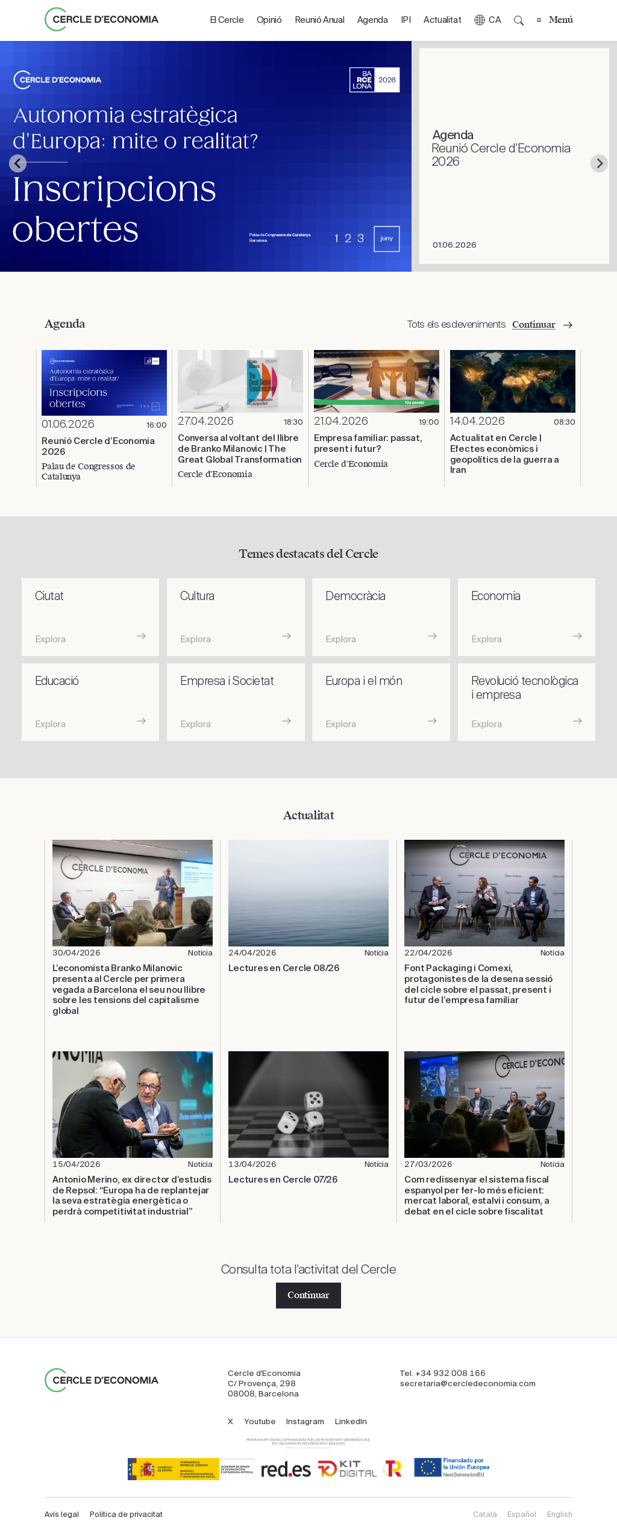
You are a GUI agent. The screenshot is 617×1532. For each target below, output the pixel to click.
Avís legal (62, 1514)
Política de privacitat (126, 1514)
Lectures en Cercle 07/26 (282, 1180)
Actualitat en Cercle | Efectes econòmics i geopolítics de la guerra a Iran (504, 454)
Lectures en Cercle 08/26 (283, 968)
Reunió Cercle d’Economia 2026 (98, 447)
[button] (487, 21)
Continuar (308, 1295)
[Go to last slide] (18, 163)
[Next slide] (599, 163)
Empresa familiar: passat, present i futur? (368, 444)
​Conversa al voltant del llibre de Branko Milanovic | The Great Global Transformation (240, 449)
